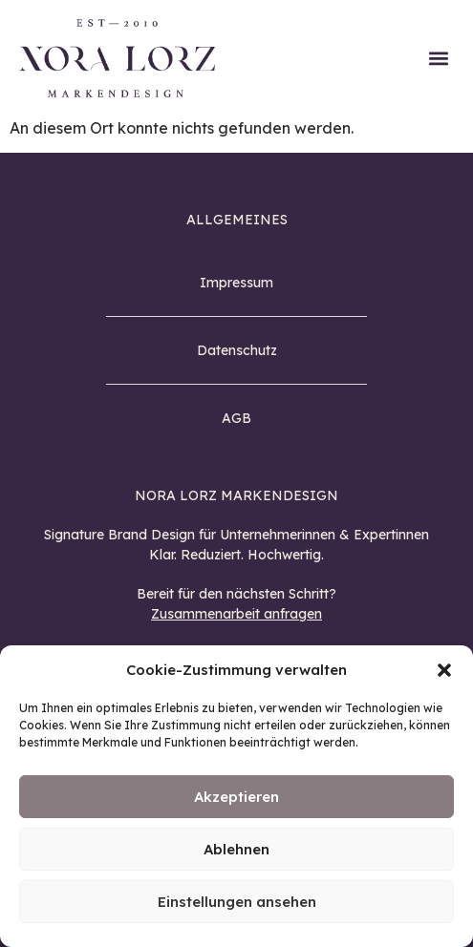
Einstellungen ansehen (237, 902)
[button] (444, 670)
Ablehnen (236, 849)
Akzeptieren (236, 797)
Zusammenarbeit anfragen (236, 613)
